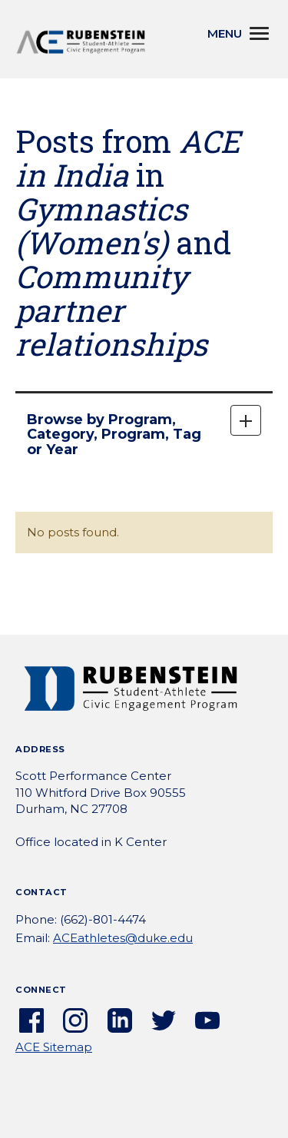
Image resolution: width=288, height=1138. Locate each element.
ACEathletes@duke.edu (123, 938)
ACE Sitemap (53, 1047)
